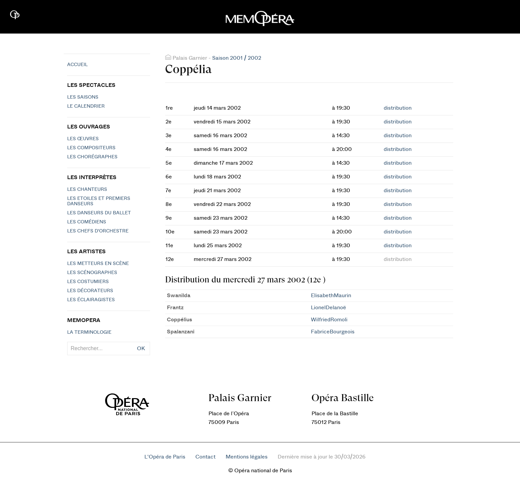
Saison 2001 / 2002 (236, 58)
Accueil (77, 64)
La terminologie (89, 332)
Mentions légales (247, 457)
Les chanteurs (87, 189)
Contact (205, 457)
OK (141, 348)
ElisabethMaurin (331, 295)
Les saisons (82, 97)
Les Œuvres (83, 139)
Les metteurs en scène (98, 263)
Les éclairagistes (91, 300)
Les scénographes (92, 272)
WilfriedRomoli (329, 319)
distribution (398, 108)
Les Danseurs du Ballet (99, 213)
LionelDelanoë (328, 307)
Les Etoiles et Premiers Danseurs (98, 201)
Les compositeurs (91, 148)
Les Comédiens (86, 222)
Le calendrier (86, 106)
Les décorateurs (90, 290)
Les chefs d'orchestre (98, 231)
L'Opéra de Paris (164, 457)
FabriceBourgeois (332, 331)
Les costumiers (88, 281)
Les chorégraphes (92, 157)
